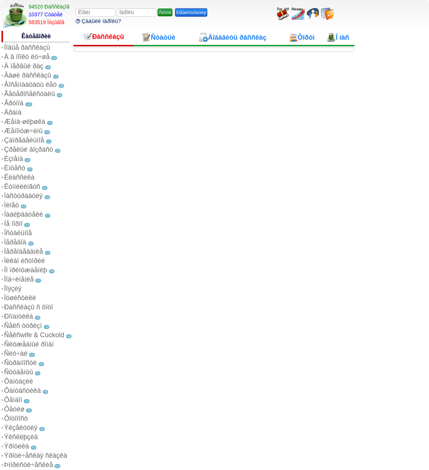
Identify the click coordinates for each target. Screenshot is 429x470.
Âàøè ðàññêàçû (27, 75)
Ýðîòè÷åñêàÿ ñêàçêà (35, 455)
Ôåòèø (14, 409)
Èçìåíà (13, 158)
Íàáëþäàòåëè (23, 214)
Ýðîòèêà (16, 446)
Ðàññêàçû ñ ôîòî (28, 307)
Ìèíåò (11, 205)
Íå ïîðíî (13, 223)
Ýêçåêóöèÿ (20, 427)
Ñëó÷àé (15, 353)
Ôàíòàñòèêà (22, 390)
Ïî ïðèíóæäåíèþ (25, 270)
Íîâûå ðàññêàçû (27, 47)
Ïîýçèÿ (13, 288)
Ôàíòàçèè (18, 381)
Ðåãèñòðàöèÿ (191, 12)
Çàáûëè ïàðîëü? (98, 21)
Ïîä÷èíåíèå (19, 279)
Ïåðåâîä (15, 242)
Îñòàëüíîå (18, 233)
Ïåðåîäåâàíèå (23, 251)
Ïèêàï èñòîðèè (24, 260)
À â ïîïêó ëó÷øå (27, 56)
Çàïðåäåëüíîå (24, 140)
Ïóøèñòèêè (20, 298)
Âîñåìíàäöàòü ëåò (30, 84)
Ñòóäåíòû (18, 372)
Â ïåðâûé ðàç (23, 66)
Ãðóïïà (13, 103)
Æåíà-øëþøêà (24, 121)
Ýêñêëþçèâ (21, 437)
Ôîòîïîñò (16, 418)
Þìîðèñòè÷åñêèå (28, 465)
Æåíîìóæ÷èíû (23, 131)
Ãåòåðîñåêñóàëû (29, 94)
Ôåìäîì (13, 400)
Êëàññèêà (19, 177)
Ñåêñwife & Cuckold (34, 335)
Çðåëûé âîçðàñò (28, 149)
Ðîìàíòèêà (18, 316)
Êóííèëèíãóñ (22, 186)
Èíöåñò (14, 168)
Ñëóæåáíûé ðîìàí (29, 344)
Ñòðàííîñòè (20, 363)
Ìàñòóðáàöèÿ (23, 196)
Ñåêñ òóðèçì (23, 325)
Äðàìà (13, 112)
